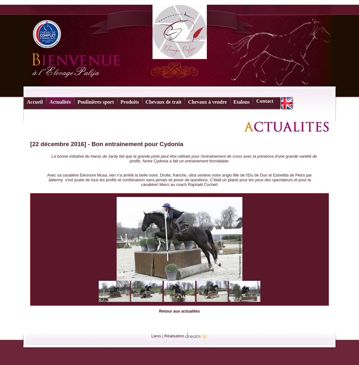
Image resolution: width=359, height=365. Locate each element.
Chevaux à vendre (207, 102)
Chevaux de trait (164, 102)
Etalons (242, 102)
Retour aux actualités (179, 311)
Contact (264, 101)
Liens (156, 336)
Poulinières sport (96, 102)
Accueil (35, 102)
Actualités (60, 102)
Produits (129, 102)
